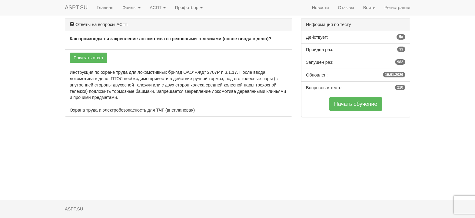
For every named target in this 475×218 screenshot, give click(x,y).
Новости (320, 7)
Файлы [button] (131, 7)
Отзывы (346, 7)
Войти (369, 7)
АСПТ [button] (158, 7)
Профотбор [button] (188, 7)
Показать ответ (88, 57)
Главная (105, 7)
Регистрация (397, 7)
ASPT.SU (76, 8)
